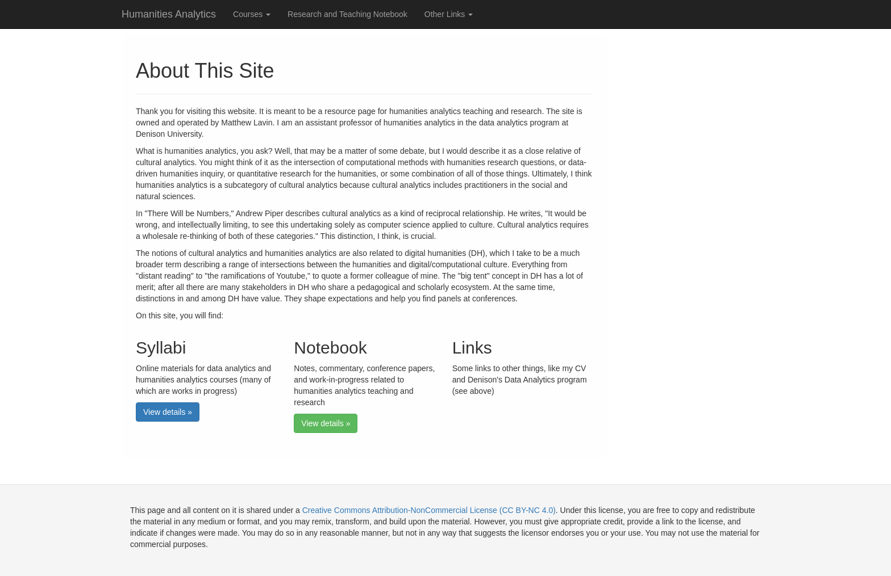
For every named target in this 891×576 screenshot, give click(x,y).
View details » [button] (167, 412)
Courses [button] (251, 14)
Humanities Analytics (169, 14)
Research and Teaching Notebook (347, 14)
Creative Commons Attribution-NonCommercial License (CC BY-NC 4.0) (429, 510)
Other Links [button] (448, 14)
